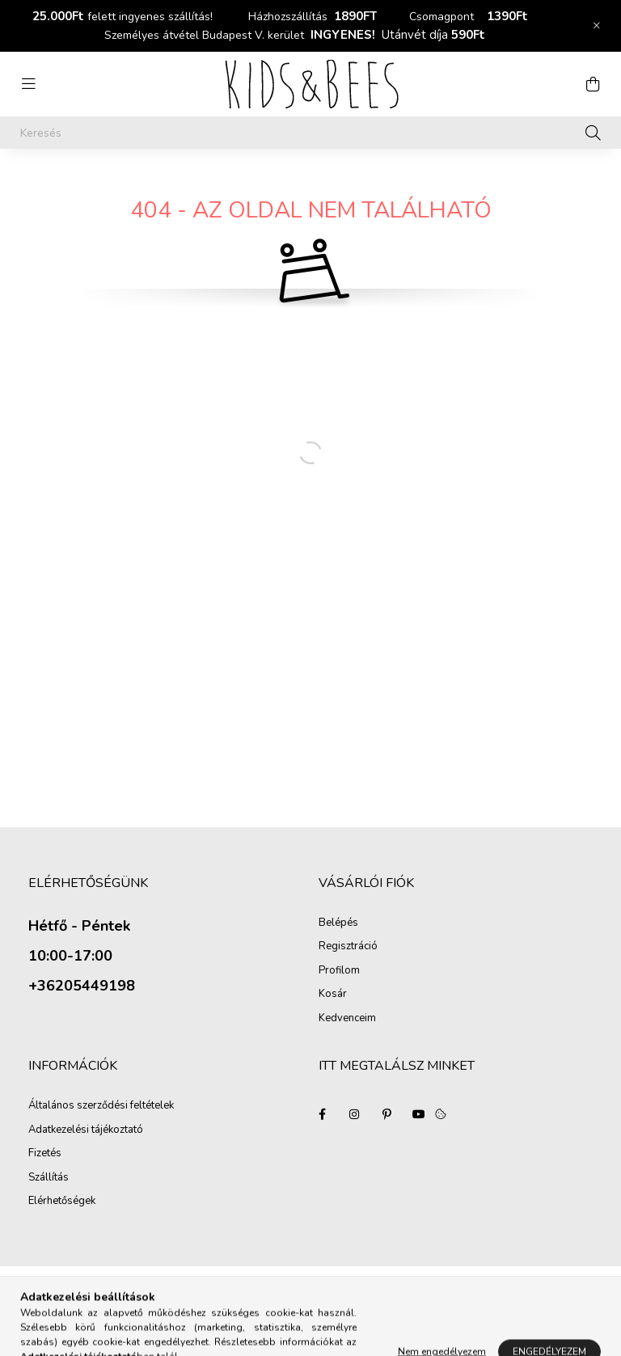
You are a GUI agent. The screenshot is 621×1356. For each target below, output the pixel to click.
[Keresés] (310, 132)
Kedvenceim (347, 1018)
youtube (419, 1114)
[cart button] (593, 84)
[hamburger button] (28, 84)
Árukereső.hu (148, 1306)
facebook (322, 1114)
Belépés (338, 923)
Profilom (339, 971)
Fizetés (44, 1153)
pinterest (386, 1114)
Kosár (333, 994)
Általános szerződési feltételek (101, 1106)
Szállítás (48, 1178)
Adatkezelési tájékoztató (85, 1130)
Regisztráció (348, 946)
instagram (354, 1114)
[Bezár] (597, 26)
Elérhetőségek (61, 1201)
